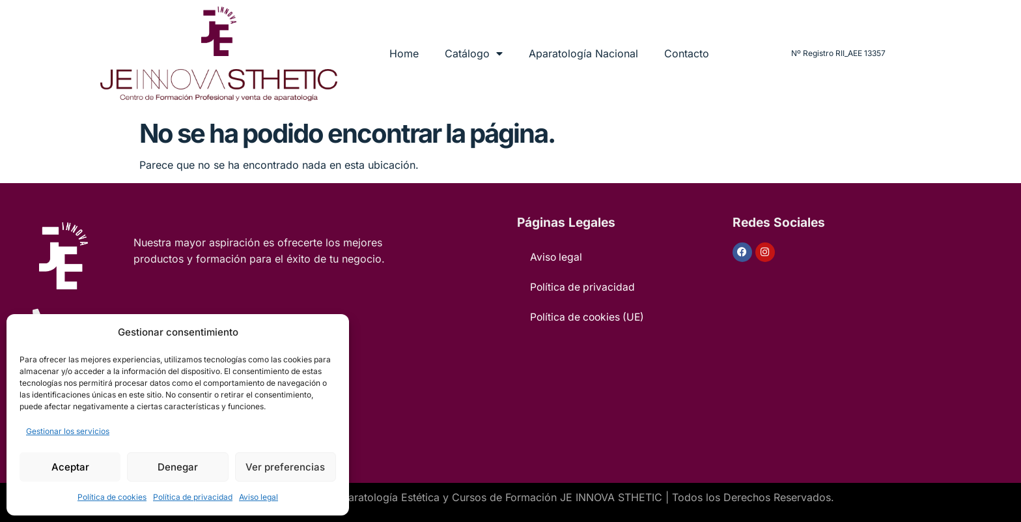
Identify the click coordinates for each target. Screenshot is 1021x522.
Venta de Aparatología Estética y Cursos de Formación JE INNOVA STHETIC (475, 497)
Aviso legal (258, 497)
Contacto (686, 53)
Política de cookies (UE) (589, 317)
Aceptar (70, 467)
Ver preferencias (285, 467)
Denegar (178, 467)
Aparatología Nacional (583, 53)
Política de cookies (112, 497)
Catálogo (474, 53)
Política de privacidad (192, 497)
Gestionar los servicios (67, 431)
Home (404, 53)
